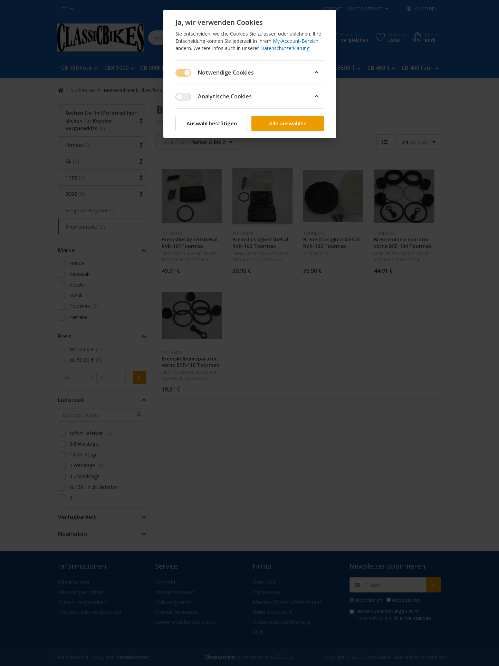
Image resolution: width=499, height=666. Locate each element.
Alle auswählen (287, 123)
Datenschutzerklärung (284, 48)
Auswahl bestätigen (211, 123)
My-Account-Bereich (295, 41)
